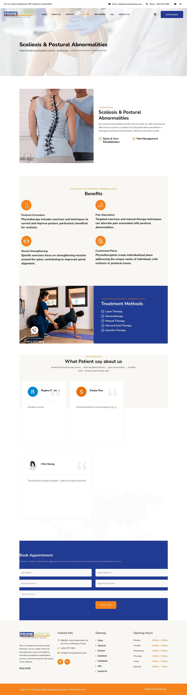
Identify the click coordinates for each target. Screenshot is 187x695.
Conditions (84, 14)
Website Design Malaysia (155, 689)
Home (44, 14)
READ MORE (25, 668)
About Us (56, 14)
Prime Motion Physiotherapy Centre (50, 689)
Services (70, 14)
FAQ (112, 14)
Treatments (99, 14)
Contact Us (124, 14)
